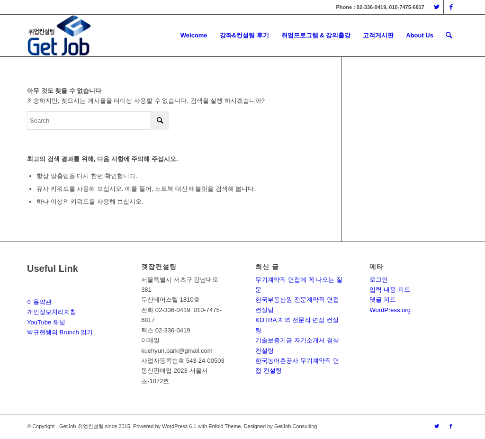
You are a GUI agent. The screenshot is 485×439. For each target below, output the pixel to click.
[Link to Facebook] (451, 7)
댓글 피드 (382, 299)
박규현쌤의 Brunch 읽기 (60, 332)
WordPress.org (389, 310)
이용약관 (39, 301)
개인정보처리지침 (51, 311)
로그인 (378, 279)
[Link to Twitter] (436, 7)
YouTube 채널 (46, 322)
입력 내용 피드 (389, 289)
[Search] (449, 35)
